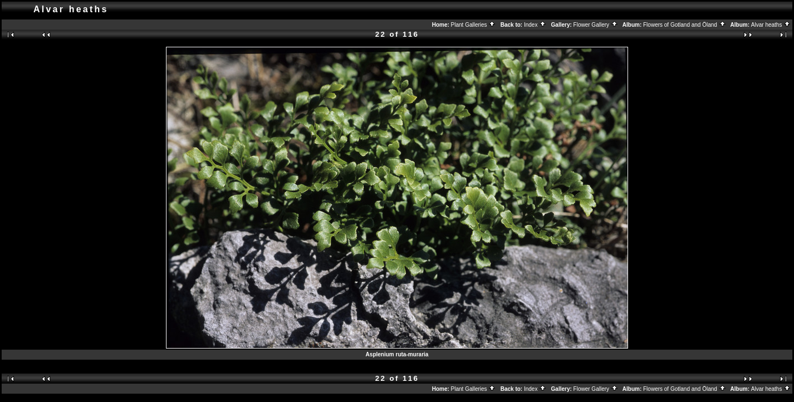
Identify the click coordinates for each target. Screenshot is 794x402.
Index (535, 25)
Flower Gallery (596, 25)
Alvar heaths (771, 25)
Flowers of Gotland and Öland (684, 25)
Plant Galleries (473, 25)
